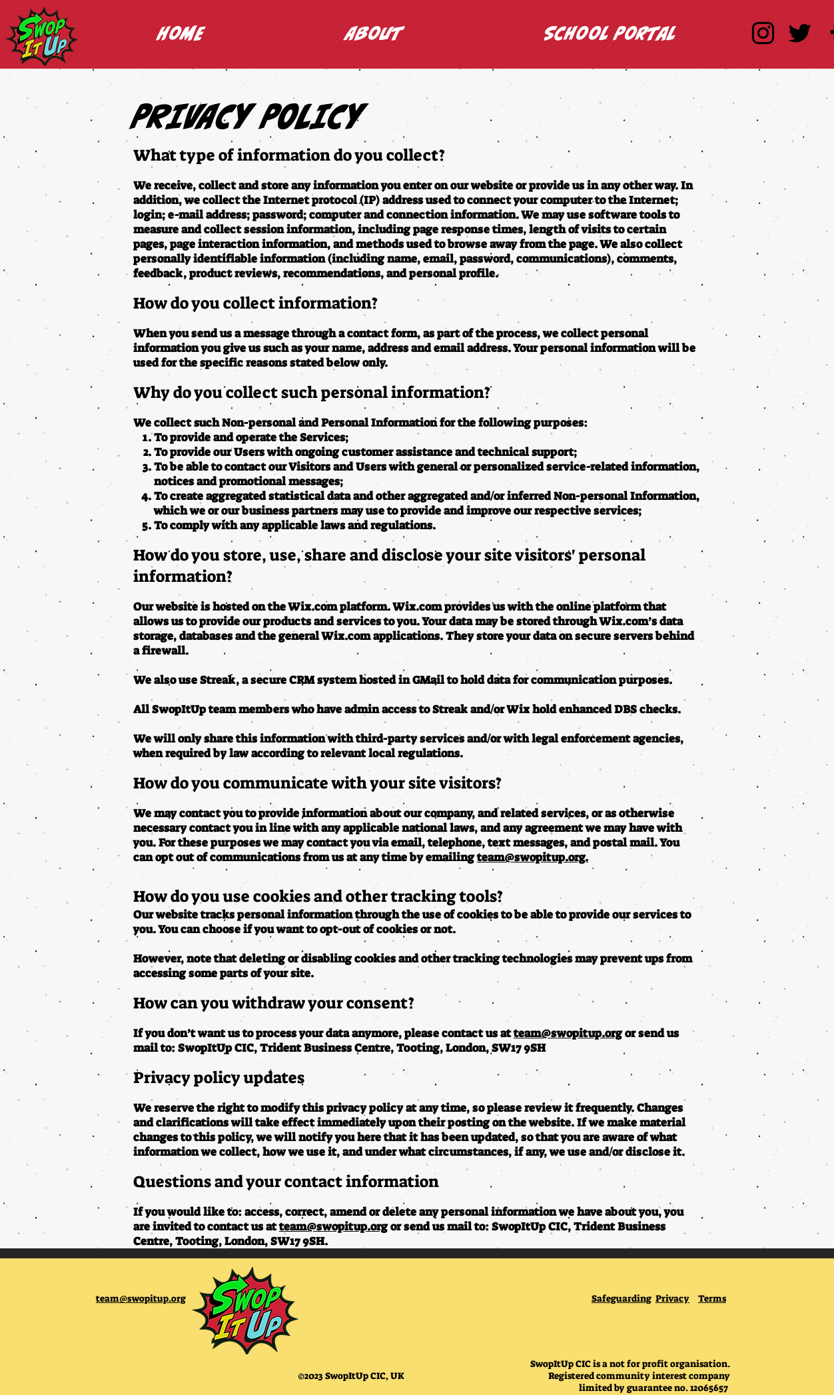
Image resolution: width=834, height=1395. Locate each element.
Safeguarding (621, 1298)
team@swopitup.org (568, 1033)
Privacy (672, 1298)
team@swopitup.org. (532, 857)
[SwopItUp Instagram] (763, 33)
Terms (712, 1298)
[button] (374, 33)
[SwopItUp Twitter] (800, 33)
